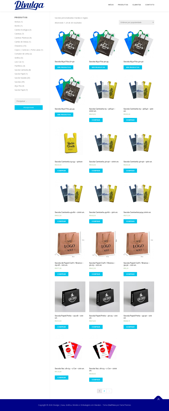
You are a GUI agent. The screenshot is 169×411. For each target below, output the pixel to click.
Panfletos (18, 66)
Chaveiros (19, 46)
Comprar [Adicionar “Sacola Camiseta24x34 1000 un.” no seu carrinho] (130, 221)
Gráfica (17, 58)
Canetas (18, 34)
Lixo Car (18, 62)
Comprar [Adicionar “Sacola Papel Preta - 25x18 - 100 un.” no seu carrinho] (61, 327)
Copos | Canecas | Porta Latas (27, 50)
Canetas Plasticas (22, 38)
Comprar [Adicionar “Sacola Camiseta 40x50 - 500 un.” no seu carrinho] (130, 170)
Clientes (136, 5)
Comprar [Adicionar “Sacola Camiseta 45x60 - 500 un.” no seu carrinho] (96, 221)
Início (111, 5)
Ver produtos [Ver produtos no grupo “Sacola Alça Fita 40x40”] (133, 67)
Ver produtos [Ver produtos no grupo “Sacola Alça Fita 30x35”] (98, 67)
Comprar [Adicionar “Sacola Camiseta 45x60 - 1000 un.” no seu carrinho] (61, 221)
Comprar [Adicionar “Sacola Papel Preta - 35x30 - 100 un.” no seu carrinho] (130, 327)
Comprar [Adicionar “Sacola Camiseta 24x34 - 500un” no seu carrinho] (61, 170)
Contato (149, 5)
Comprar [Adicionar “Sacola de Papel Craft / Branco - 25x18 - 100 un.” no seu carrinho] (61, 274)
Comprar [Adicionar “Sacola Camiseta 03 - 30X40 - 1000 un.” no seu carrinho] (96, 120)
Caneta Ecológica (22, 30)
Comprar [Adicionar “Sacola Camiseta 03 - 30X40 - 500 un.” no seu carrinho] (130, 120)
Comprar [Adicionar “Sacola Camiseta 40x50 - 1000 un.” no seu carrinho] (96, 170)
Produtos (123, 5)
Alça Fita (18, 86)
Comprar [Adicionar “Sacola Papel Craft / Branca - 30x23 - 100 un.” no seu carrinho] (96, 274)
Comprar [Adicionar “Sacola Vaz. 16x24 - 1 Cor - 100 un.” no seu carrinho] (61, 377)
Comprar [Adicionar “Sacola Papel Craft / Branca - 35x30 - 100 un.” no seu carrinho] (130, 274)
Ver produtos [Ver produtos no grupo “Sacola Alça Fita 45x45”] (64, 114)
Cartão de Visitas (21, 42)
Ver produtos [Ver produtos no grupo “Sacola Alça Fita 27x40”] (64, 67)
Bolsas (17, 22)
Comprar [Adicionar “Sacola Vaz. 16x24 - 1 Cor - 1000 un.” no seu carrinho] (96, 379)
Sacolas (18, 82)
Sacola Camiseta (21, 70)
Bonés (17, 26)
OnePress (112, 405)
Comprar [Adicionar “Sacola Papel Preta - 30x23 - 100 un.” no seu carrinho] (96, 327)
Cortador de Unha (22, 54)
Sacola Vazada (20, 78)
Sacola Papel (20, 74)
